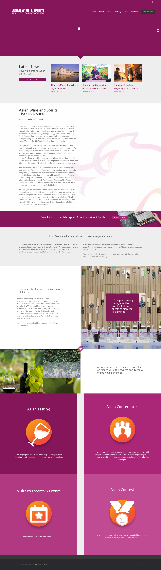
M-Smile (45, 565)
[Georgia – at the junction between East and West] (96, 73)
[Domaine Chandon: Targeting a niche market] (128, 73)
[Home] (38, 414)
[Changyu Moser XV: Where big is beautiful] (65, 73)
